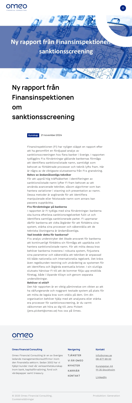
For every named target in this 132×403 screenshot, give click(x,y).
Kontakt (74, 375)
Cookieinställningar (23, 399)
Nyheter (74, 365)
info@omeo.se (104, 355)
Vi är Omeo (75, 360)
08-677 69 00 (103, 359)
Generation (113, 395)
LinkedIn (101, 377)
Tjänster (74, 355)
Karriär (74, 370)
